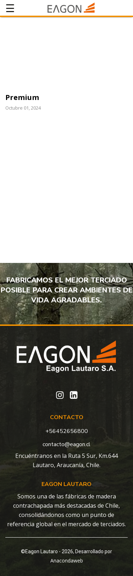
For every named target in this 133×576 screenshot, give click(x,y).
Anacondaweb (66, 560)
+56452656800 (66, 431)
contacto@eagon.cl (66, 444)
